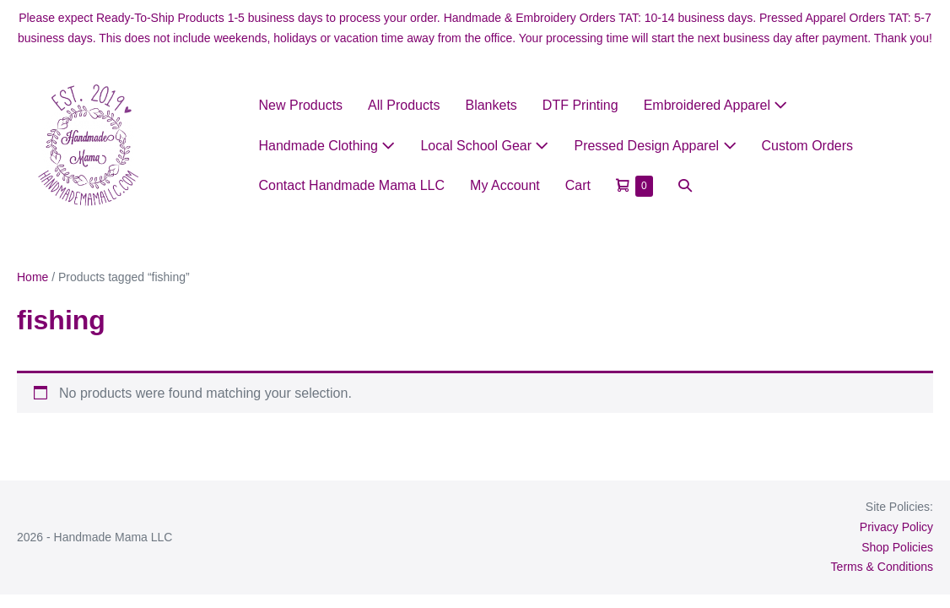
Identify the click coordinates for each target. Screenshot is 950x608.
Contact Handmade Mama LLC (352, 185)
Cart (578, 185)
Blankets (490, 105)
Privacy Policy (896, 527)
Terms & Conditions (882, 566)
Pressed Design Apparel (655, 145)
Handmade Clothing (327, 145)
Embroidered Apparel (716, 105)
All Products (404, 105)
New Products (301, 105)
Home (32, 277)
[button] (685, 185)
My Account (505, 185)
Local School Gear (484, 145)
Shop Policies (897, 547)
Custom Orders (807, 145)
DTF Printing (580, 105)
